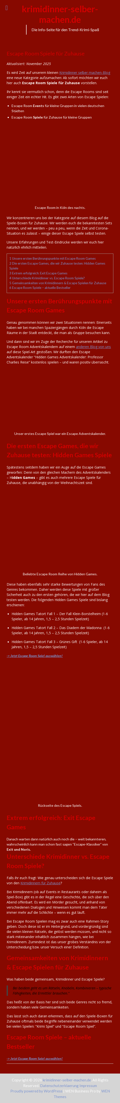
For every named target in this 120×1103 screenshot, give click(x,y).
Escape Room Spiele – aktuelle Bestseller (40, 288)
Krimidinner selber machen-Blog (84, 72)
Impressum (88, 1085)
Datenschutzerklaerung (59, 1085)
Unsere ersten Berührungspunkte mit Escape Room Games (52, 258)
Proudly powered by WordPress (36, 1091)
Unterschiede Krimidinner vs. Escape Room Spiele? (47, 278)
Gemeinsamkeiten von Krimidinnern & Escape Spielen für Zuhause (57, 283)
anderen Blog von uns (93, 346)
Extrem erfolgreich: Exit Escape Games (38, 273)
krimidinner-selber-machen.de (60, 14)
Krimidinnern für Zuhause (40, 883)
